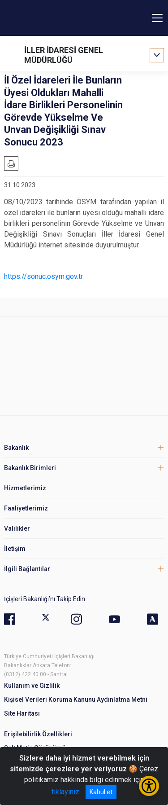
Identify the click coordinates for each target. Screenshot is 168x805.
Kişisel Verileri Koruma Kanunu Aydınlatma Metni (75, 699)
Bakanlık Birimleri (30, 467)
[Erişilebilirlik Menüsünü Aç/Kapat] (149, 786)
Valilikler (17, 528)
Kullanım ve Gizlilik (32, 685)
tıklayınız (65, 791)
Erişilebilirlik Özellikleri (38, 734)
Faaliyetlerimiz (26, 508)
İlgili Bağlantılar (27, 568)
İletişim (15, 548)
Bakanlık (16, 447)
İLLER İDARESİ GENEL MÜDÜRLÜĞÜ (63, 55)
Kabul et (101, 792)
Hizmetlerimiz (25, 488)
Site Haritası (22, 713)
